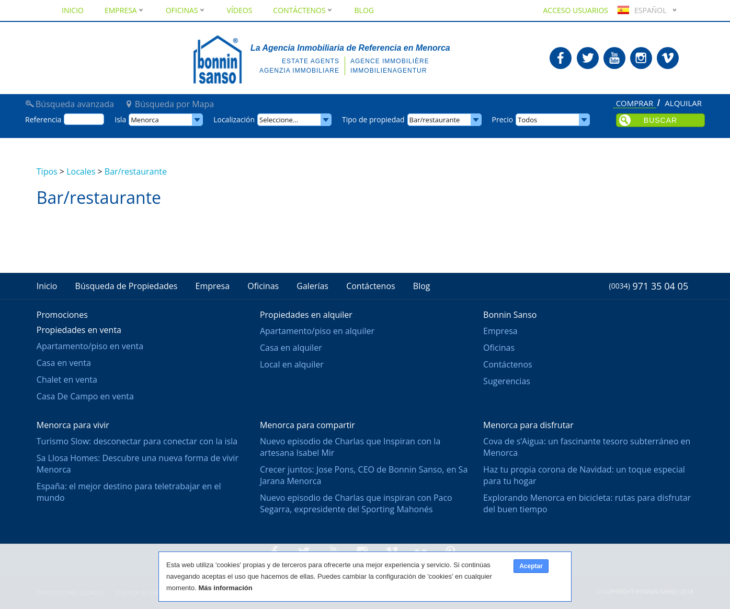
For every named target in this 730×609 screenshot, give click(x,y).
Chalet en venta (67, 379)
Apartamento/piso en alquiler (317, 331)
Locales (80, 171)
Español (640, 10)
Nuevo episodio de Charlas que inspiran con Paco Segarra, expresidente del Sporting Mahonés (356, 503)
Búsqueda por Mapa (174, 104)
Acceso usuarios (575, 10)
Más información (225, 588)
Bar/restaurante (136, 171)
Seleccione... (278, 119)
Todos (527, 119)
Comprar (635, 103)
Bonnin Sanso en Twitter (588, 58)
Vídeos (240, 10)
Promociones (62, 314)
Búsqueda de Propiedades (126, 286)
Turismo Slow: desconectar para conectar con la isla (137, 441)
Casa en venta (64, 363)
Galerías (312, 286)
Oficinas (186, 10)
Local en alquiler (292, 364)
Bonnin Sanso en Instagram (641, 58)
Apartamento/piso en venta (90, 346)
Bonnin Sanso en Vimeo (668, 58)
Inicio (73, 10)
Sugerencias (506, 381)
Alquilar (683, 103)
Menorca (145, 119)
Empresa (125, 10)
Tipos (47, 171)
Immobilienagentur (388, 70)
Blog (364, 10)
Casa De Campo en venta (85, 396)
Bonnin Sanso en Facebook (561, 58)
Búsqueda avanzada (75, 104)
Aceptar (531, 566)
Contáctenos (303, 10)
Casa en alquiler (291, 347)
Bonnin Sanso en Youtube (614, 58)
